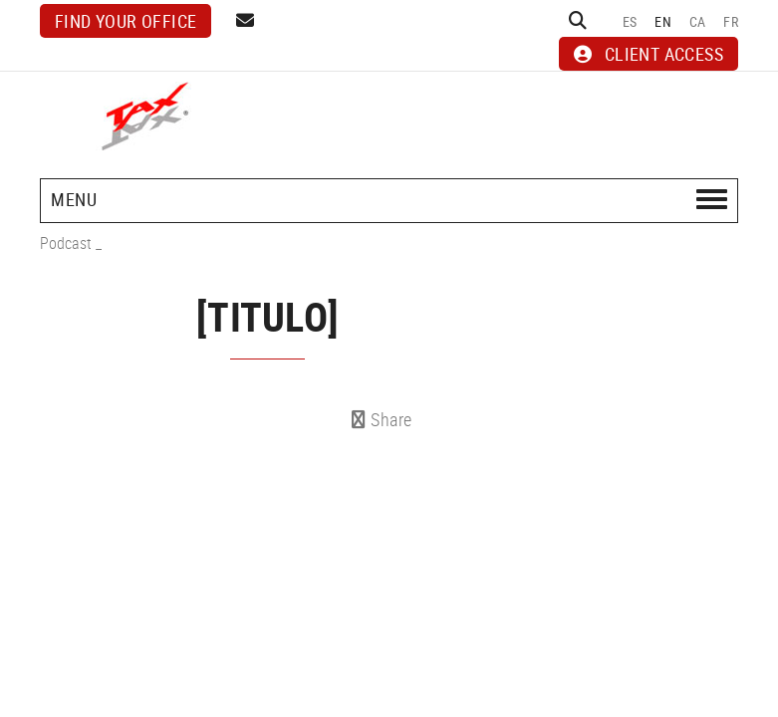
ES (630, 21)
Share (382, 419)
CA (697, 21)
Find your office (125, 21)
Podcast (66, 243)
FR (730, 21)
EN (662, 21)
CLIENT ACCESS (648, 54)
